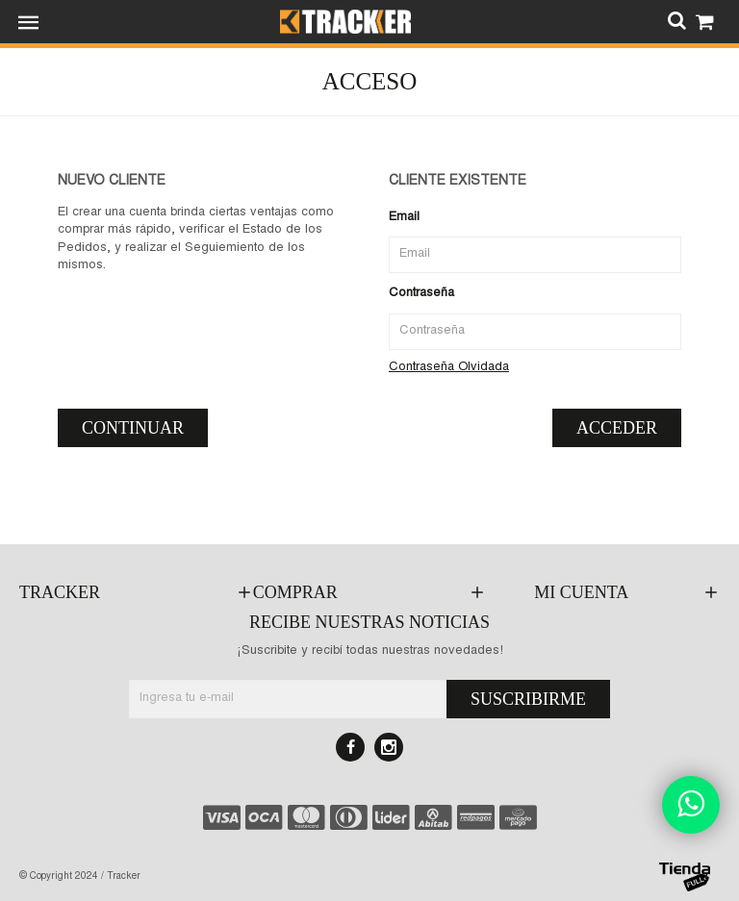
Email (404, 218)
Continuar (133, 428)
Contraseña (421, 294)
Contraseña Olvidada (449, 368)
